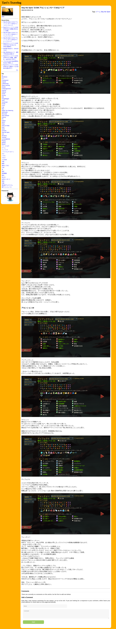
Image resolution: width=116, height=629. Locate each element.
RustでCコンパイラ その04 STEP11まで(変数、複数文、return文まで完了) (10, 57)
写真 (3, 161)
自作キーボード (6, 179)
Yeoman (4, 137)
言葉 (3, 183)
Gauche (4, 90)
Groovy (4, 95)
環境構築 (4, 173)
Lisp (3, 107)
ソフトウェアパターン (8, 151)
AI (2, 75)
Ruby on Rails (5, 125)
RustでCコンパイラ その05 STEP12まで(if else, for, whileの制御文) (10, 45)
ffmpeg (4, 140)
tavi (3, 16)
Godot (3, 93)
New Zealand (5, 115)
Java (3, 100)
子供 (3, 167)
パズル (3, 155)
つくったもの (5, 146)
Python (4, 120)
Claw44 (4, 82)
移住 (3, 175)
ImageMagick (5, 98)
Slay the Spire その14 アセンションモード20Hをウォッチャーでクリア (10, 23)
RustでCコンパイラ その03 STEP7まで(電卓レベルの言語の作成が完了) (10, 66)
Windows (4, 135)
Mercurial (4, 114)
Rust (3, 127)
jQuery (3, 144)
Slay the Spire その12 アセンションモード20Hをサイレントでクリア (10, 39)
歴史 (3, 171)
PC (3, 119)
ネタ (3, 153)
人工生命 (4, 159)
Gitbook (4, 92)
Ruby (3, 124)
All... (17, 70)
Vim (3, 134)
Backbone (4, 77)
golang (3, 142)
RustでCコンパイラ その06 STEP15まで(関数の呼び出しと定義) (10, 29)
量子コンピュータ (7, 187)
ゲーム (3, 148)
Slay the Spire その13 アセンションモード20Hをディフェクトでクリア (10, 34)
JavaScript (5, 102)
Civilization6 (5, 80)
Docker (4, 87)
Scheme (4, 130)
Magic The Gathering (7, 110)
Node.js (4, 117)
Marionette (5, 112)
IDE (3, 97)
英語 (3, 181)
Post (33, 622)
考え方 (3, 177)
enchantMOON (6, 139)
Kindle (3, 103)
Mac (3, 109)
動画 (3, 163)
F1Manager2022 (6, 88)
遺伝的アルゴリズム (7, 185)
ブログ (3, 157)
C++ (3, 78)
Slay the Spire (5, 132)
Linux (3, 105)
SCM (3, 129)
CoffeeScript (5, 83)
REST (3, 122)
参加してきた (5, 165)
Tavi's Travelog (11, 2)
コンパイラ (5, 150)
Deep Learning (6, 85)
